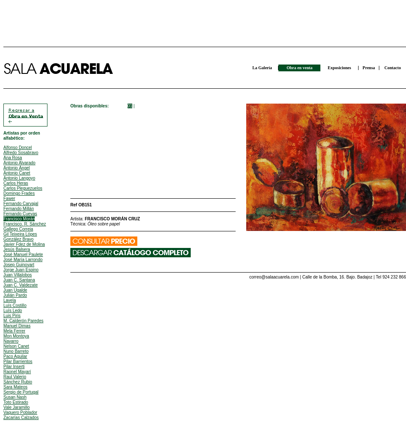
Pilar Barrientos (17, 361)
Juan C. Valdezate (20, 285)
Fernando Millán (18, 208)
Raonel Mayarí (17, 371)
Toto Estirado (15, 402)
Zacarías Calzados (21, 417)
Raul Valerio (14, 376)
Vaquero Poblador (20, 412)
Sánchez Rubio (17, 382)
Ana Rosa (12, 157)
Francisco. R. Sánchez (24, 224)
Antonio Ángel (16, 168)
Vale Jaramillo (16, 407)
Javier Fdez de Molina (24, 244)
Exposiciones (339, 67)
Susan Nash (14, 397)
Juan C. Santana (19, 280)
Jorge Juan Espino (21, 269)
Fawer (9, 198)
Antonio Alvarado (19, 162)
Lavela (9, 300)
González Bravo (18, 239)
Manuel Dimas (17, 326)
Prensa (369, 67)
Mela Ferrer (14, 331)
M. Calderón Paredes (23, 320)
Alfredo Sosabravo (20, 152)
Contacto (392, 67)
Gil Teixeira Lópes (20, 234)
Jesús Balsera (16, 249)
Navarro (11, 341)
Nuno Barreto (15, 351)
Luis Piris (12, 315)
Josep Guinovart (18, 264)
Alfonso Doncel (17, 147)
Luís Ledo (12, 310)
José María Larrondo (22, 259)
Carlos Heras (15, 183)
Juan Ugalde (15, 290)
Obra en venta (299, 67)
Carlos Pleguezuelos (22, 188)
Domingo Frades (19, 193)
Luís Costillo (14, 305)
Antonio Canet (16, 173)
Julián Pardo (15, 295)
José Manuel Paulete (23, 254)
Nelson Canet (16, 346)
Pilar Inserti (14, 366)
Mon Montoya (16, 336)
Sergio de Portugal (21, 392)
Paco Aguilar (15, 356)
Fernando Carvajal (20, 203)
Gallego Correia (18, 229)
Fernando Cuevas (20, 213)
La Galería (262, 67)
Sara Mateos (15, 387)
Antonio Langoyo (19, 178)
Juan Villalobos (17, 275)
